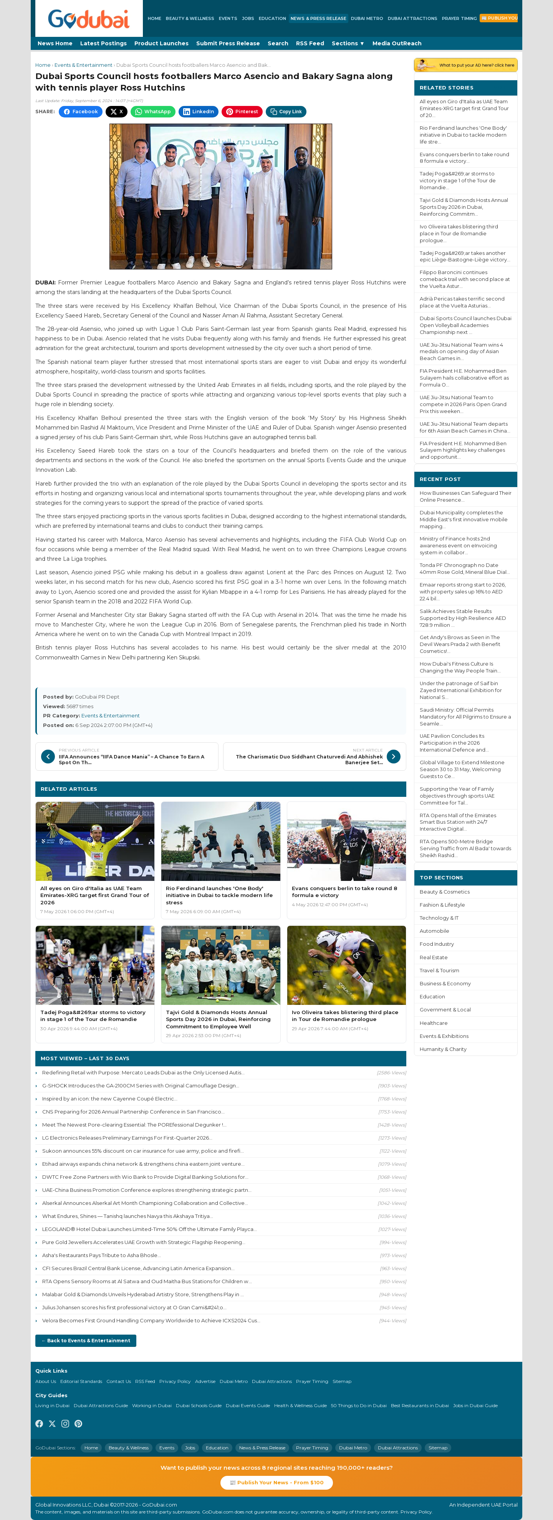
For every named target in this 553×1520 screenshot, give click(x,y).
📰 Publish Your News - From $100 (277, 1482)
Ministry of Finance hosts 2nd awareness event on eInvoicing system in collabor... (458, 545)
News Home (55, 43)
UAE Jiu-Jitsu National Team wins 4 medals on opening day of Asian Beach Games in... (461, 352)
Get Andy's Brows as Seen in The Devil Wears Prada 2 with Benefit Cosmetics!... (460, 644)
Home (154, 18)
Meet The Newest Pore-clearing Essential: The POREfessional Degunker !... (134, 1125)
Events (228, 18)
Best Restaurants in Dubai (420, 1405)
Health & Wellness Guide (300, 1405)
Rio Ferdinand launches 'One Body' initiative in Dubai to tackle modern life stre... (463, 135)
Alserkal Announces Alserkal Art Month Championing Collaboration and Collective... (145, 1203)
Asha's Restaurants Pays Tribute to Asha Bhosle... (101, 1255)
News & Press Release (318, 18)
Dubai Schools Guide (199, 1405)
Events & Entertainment (84, 65)
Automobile (434, 931)
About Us (45, 1381)
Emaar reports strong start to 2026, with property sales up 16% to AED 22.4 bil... (463, 591)
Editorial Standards (81, 1381)
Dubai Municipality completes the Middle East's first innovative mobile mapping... (464, 519)
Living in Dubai (52, 1405)
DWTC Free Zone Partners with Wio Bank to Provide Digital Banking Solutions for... (145, 1177)
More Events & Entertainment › (357, 788)
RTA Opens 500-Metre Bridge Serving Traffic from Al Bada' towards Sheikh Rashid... (465, 848)
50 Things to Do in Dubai (359, 1405)
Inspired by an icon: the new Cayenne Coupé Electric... (109, 1098)
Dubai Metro (367, 18)
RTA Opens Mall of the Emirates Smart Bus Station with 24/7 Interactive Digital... (458, 822)
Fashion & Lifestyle (442, 905)
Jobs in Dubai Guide (475, 1405)
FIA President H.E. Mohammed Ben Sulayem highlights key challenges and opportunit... (463, 450)
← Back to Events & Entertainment (85, 1340)
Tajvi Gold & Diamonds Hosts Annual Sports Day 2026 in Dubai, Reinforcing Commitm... (464, 207)
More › (502, 87)
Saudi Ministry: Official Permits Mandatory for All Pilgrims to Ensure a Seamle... (465, 717)
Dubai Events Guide (248, 1405)
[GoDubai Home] (89, 18)
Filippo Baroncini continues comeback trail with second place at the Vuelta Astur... (465, 279)
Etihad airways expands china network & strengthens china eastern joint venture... (143, 1164)
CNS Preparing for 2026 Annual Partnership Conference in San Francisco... (133, 1112)
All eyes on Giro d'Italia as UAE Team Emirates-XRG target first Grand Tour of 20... (464, 108)
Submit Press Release (228, 43)
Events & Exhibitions (444, 1036)
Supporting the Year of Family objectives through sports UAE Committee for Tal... (457, 796)
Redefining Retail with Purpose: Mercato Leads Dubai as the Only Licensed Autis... (143, 1072)
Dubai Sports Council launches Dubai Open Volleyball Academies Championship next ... (466, 325)
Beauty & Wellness (190, 18)
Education (272, 18)
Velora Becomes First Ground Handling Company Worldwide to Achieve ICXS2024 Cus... (151, 1320)
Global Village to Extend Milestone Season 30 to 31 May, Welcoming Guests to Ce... (462, 769)
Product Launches (161, 43)
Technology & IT (439, 918)
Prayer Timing (459, 18)
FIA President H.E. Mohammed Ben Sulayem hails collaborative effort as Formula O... (464, 378)
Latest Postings (103, 43)
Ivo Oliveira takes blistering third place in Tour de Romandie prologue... (459, 233)
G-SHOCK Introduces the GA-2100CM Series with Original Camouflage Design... (140, 1085)
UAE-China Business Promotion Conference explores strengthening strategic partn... (147, 1190)
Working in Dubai (152, 1405)
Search (278, 43)
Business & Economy (445, 983)
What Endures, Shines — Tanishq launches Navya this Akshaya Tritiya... (127, 1216)
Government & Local (445, 1010)
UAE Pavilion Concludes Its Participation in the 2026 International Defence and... (454, 743)
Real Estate (434, 957)
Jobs (248, 18)
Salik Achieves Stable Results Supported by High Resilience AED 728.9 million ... (463, 618)
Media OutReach (397, 43)
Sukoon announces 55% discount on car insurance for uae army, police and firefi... (143, 1151)
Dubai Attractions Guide (101, 1405)
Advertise (205, 1381)
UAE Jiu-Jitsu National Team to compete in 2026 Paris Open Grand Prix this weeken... (463, 404)
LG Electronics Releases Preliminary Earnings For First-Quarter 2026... (127, 1138)
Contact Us (118, 1381)
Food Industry (437, 944)
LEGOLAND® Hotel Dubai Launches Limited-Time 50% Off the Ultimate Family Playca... (149, 1229)
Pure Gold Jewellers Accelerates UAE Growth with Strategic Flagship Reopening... (143, 1242)
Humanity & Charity (443, 1049)
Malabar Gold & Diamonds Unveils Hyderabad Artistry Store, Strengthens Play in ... (143, 1294)
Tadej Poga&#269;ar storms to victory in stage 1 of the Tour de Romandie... (458, 180)
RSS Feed (310, 43)
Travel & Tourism (439, 970)
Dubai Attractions (412, 18)
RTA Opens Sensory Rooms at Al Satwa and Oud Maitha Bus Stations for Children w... (147, 1281)
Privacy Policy (175, 1381)
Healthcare (434, 1023)
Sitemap (342, 1381)
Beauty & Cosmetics (445, 892)
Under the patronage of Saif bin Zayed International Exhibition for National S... (461, 690)
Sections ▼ (348, 43)
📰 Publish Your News (509, 18)
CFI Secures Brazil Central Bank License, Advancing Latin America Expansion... (138, 1268)
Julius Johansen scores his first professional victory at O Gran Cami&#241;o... (134, 1307)
